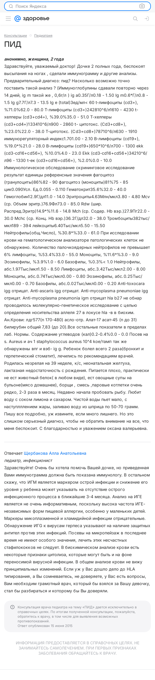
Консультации (15, 35)
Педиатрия (43, 35)
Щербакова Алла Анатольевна (55, 453)
